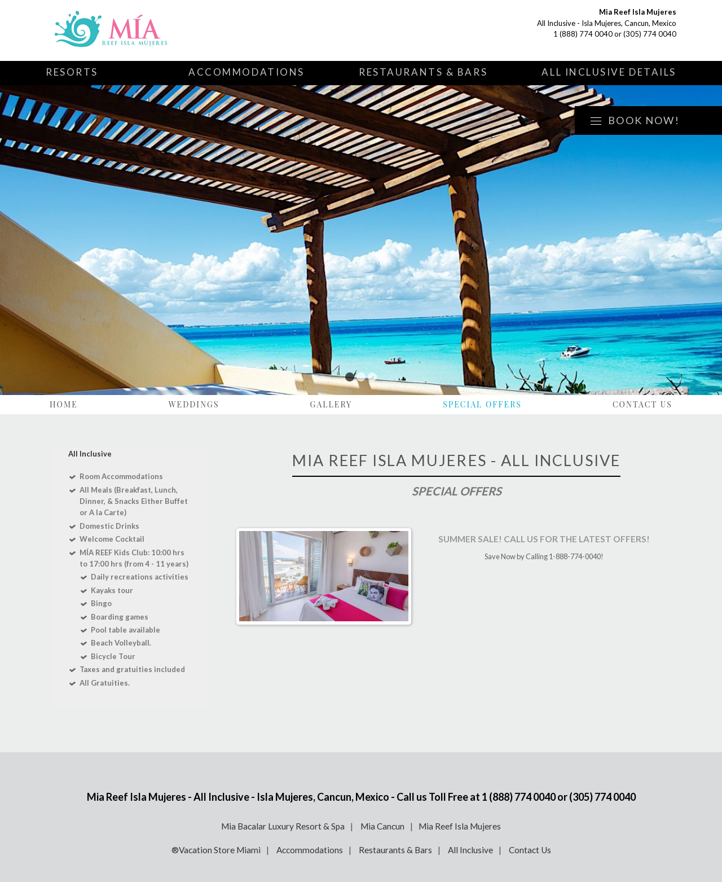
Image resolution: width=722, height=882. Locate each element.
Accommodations (246, 72)
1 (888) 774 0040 (583, 33)
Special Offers (482, 404)
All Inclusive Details (609, 72)
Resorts (72, 72)
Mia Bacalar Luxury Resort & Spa (283, 826)
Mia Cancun (382, 826)
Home (64, 404)
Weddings (194, 404)
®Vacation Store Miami (216, 850)
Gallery (331, 404)
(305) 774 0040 (649, 33)
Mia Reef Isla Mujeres (460, 826)
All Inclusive (470, 850)
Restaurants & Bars (423, 72)
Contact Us (642, 404)
